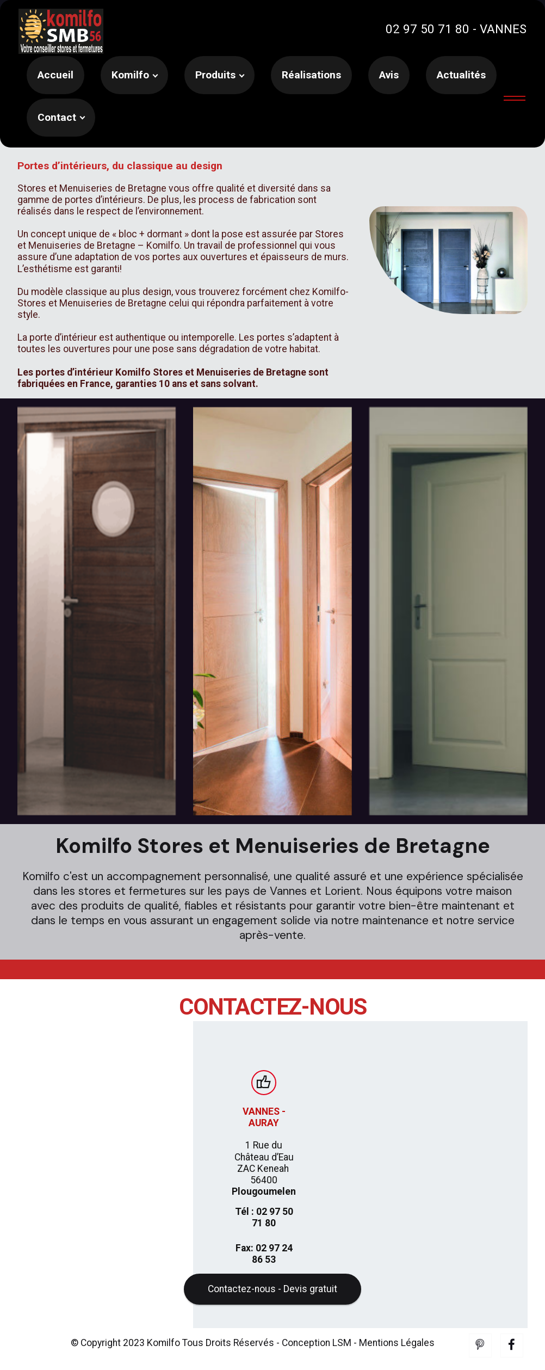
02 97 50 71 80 (427, 29)
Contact (57, 117)
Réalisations (311, 75)
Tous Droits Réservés (227, 1362)
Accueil (55, 75)
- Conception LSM (313, 1362)
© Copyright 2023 (109, 1362)
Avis (389, 75)
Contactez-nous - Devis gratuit (272, 1309)
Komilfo (130, 75)
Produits (215, 75)
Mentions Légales (397, 1362)
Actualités (461, 75)
